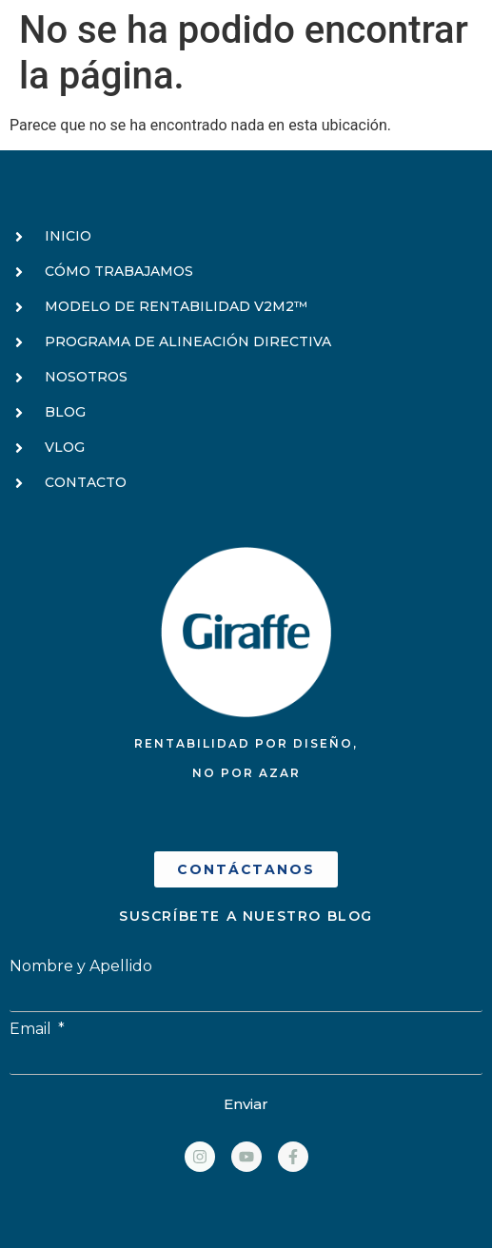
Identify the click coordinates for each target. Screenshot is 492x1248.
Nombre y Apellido (81, 966)
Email (32, 1029)
